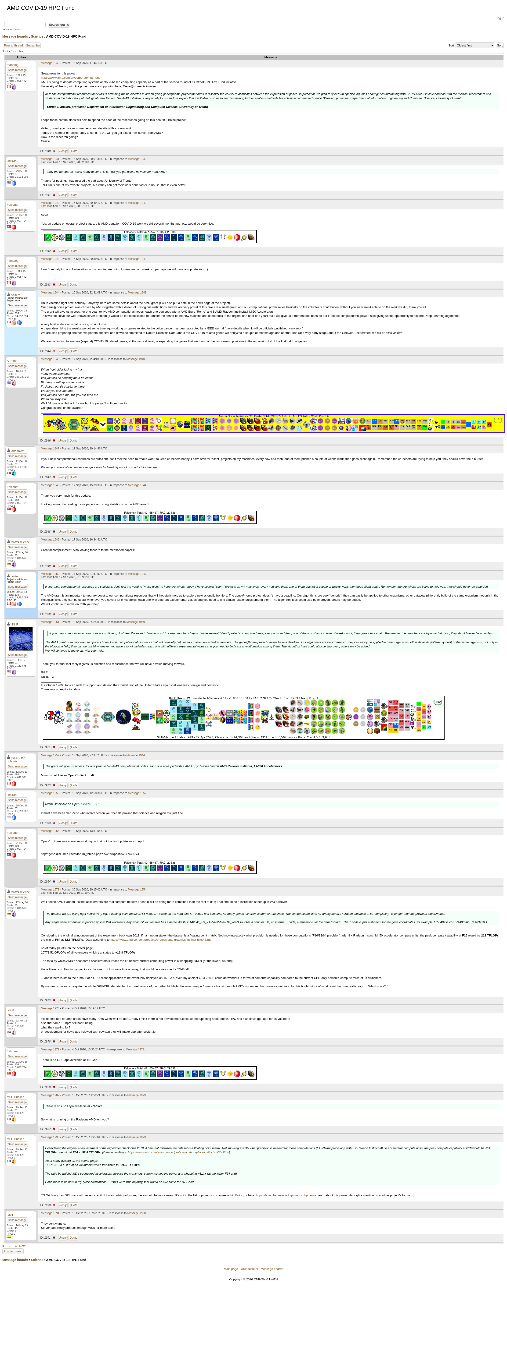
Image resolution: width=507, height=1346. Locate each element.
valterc (15, 295)
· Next (21, 51)
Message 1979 (50, 1049)
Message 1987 (50, 1095)
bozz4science (20, 542)
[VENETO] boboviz (16, 759)
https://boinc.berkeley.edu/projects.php (282, 1195)
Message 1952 (50, 755)
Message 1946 (50, 359)
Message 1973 (50, 889)
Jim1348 (12, 161)
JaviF (10, 1215)
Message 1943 (50, 259)
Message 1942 (50, 203)
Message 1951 (50, 622)
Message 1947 (50, 448)
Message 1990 (50, 1137)
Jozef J (11, 1010)
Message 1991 (50, 1213)
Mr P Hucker (15, 1097)
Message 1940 (50, 63)
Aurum (11, 361)
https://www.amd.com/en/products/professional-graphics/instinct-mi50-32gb (160, 939)
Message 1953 (50, 793)
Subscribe (33, 45)
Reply (63, 151)
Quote (73, 151)
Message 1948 (50, 485)
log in (500, 18)
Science (37, 36)
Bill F (14, 624)
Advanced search (12, 29)
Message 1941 (50, 159)
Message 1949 (50, 539)
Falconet (12, 204)
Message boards (15, 36)
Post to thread (13, 45)
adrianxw (17, 451)
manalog (12, 65)
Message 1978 (50, 1008)
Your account (249, 1269)
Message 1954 (50, 831)
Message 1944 (50, 292)
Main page (231, 1269)
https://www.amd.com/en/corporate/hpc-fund (70, 77)
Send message (17, 70)
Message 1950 (50, 574)
